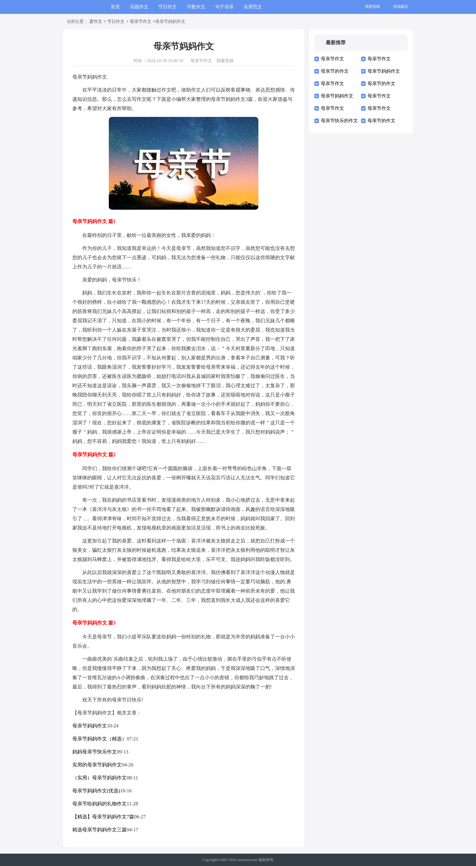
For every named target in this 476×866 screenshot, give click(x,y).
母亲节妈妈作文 (89, 725)
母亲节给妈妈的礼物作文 (99, 803)
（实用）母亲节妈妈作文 (99, 777)
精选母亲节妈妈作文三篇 (99, 829)
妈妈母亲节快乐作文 (94, 751)
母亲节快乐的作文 (339, 120)
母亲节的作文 (335, 71)
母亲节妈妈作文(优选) (96, 790)
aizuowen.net (247, 860)
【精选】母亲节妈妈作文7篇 (103, 816)
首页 (115, 6)
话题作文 (139, 6)
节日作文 (167, 6)
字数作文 (196, 6)
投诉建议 (400, 6)
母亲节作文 (140, 21)
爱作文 (95, 21)
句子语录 (224, 6)
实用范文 (253, 6)
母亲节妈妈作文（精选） (99, 738)
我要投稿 (372, 6)
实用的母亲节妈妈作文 (97, 764)
